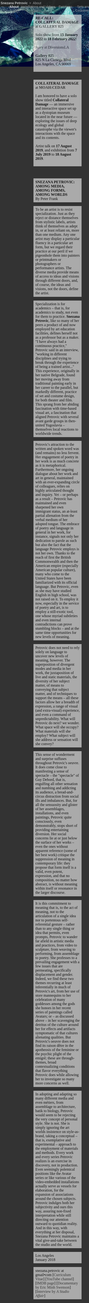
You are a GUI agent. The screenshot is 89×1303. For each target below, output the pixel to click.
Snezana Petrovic (14, 3)
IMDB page (45, 1283)
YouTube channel (60, 1279)
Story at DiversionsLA (52, 47)
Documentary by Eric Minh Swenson (56, 1285)
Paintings (65, 7)
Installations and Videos (38, 7)
